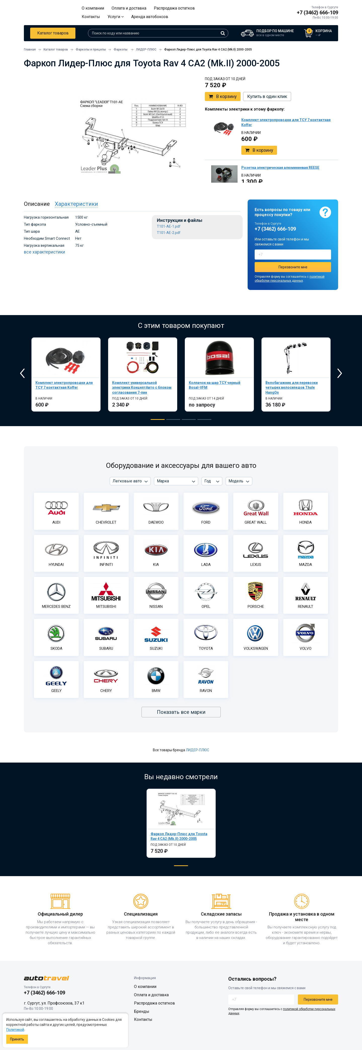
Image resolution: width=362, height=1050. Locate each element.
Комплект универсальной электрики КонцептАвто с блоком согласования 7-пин (141, 387)
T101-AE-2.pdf (168, 233)
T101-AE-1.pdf (168, 226)
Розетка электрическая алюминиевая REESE (280, 168)
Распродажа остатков (174, 8)
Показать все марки (181, 712)
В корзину (223, 96)
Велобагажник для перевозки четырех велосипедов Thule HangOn (291, 387)
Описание (37, 204)
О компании (93, 8)
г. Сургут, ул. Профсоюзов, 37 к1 (54, 1003)
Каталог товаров (53, 33)
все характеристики (44, 252)
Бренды (141, 1011)
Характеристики (76, 204)
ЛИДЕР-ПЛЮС (197, 750)
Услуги (116, 16)
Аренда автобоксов (149, 16)
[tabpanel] (66, 374)
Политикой (15, 1030)
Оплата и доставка (129, 8)
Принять (17, 1039)
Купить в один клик (267, 96)
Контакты (91, 16)
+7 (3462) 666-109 (317, 13)
